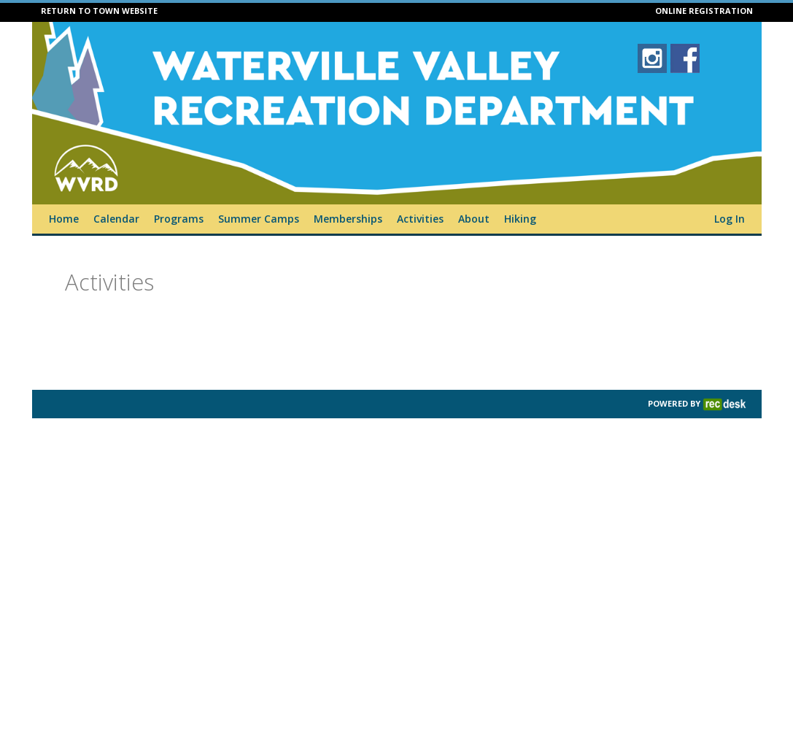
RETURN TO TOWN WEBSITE (99, 10)
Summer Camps (258, 219)
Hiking (520, 219)
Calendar (116, 219)
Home (64, 219)
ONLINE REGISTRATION (704, 10)
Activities (420, 219)
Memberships (348, 219)
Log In (729, 219)
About (474, 219)
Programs (179, 219)
